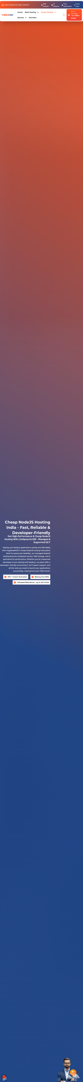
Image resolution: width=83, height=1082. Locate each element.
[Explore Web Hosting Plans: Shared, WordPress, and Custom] (38, 12)
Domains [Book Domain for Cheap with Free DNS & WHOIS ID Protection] (32, 18)
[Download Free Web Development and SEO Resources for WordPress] (67, 5)
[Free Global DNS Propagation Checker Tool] (45, 5)
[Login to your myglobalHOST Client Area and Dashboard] (77, 5)
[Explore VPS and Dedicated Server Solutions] (26, 17)
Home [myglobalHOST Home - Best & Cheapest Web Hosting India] (20, 12)
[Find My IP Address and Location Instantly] (55, 5)
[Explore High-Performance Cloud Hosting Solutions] (55, 12)
